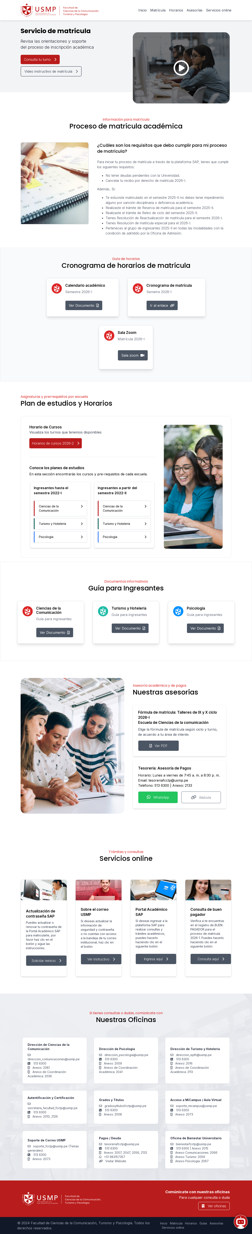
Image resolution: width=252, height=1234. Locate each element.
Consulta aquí (211, 959)
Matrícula (158, 10)
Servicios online (218, 10)
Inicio (142, 10)
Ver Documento (84, 305)
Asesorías (194, 10)
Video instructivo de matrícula (51, 71)
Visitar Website (115, 1161)
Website (201, 797)
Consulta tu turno (40, 59)
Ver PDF (158, 746)
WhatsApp (158, 797)
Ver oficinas (214, 1206)
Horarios (176, 10)
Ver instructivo (101, 959)
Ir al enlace (162, 305)
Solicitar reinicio (46, 961)
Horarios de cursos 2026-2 (55, 443)
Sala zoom (132, 355)
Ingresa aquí (156, 959)
